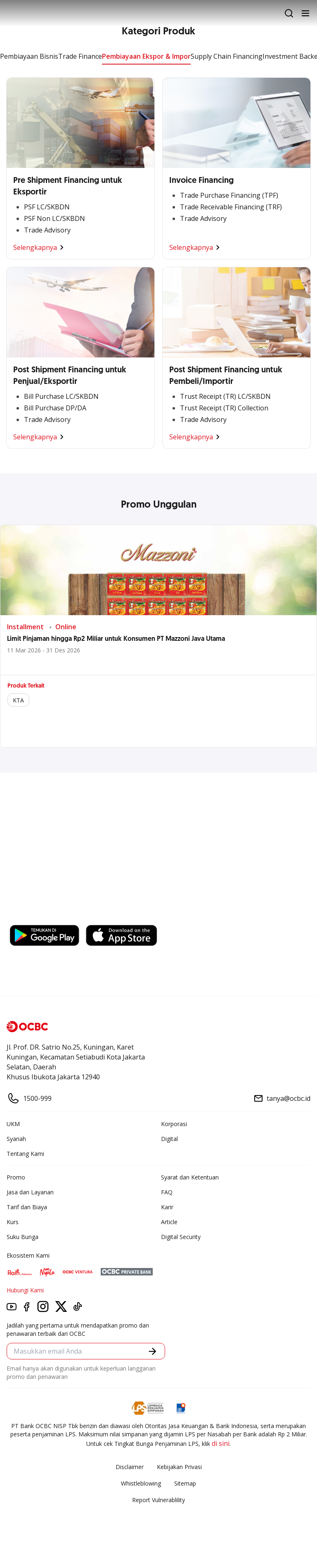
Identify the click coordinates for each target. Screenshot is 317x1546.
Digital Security (181, 1237)
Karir (167, 1207)
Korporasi (174, 1124)
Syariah (16, 1139)
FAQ (167, 1192)
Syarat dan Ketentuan (190, 1177)
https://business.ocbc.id (49, 916)
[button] (152, 1351)
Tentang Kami (25, 1154)
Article (169, 1222)
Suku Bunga (22, 1237)
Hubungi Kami (25, 1290)
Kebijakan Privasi (179, 1467)
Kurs (13, 1222)
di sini (220, 1443)
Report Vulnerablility (158, 1500)
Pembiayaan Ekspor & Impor (146, 56)
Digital (169, 1139)
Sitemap (185, 1483)
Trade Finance (80, 56)
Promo (16, 1177)
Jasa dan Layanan (30, 1192)
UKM (13, 1124)
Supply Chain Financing (227, 56)
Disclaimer (130, 1467)
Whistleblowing (141, 1483)
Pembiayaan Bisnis (29, 56)
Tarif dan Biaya (27, 1207)
